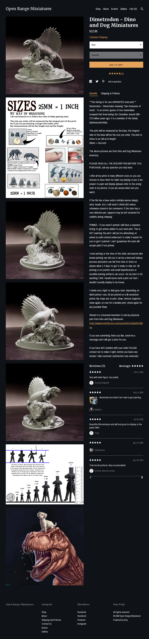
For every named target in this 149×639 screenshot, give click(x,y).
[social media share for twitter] (97, 81)
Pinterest (81, 620)
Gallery (123, 9)
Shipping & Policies (110, 93)
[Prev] (90, 477)
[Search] (142, 9)
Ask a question (114, 81)
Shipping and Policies (51, 620)
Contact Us (47, 623)
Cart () (133, 9)
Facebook (81, 612)
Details (93, 93)
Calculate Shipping (98, 37)
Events (114, 9)
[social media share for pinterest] (103, 81)
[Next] (142, 477)
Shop (98, 9)
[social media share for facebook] (90, 81)
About (106, 9)
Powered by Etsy (120, 620)
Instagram (81, 623)
